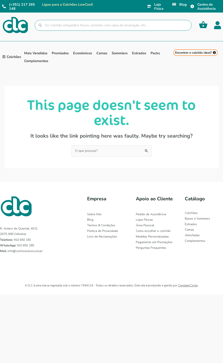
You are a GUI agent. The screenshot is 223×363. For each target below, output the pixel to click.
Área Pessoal (145, 225)
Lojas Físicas (144, 220)
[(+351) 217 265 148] (4, 6)
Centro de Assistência (206, 6)
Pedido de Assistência (151, 214)
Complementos (195, 241)
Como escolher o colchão (153, 231)
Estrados (191, 224)
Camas (189, 230)
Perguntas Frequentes (151, 247)
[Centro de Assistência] (192, 6)
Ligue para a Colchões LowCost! (67, 4)
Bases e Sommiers (197, 219)
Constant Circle (188, 286)
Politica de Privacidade (102, 231)
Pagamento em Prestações (154, 242)
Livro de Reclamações (102, 236)
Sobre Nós (94, 214)
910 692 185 (17, 245)
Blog (183, 4)
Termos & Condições (101, 225)
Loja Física (158, 6)
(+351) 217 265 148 (22, 6)
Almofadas (192, 235)
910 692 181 (15, 240)
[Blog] (174, 4)
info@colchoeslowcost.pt (21, 251)
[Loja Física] (149, 6)
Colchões (191, 213)
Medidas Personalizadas (152, 236)
